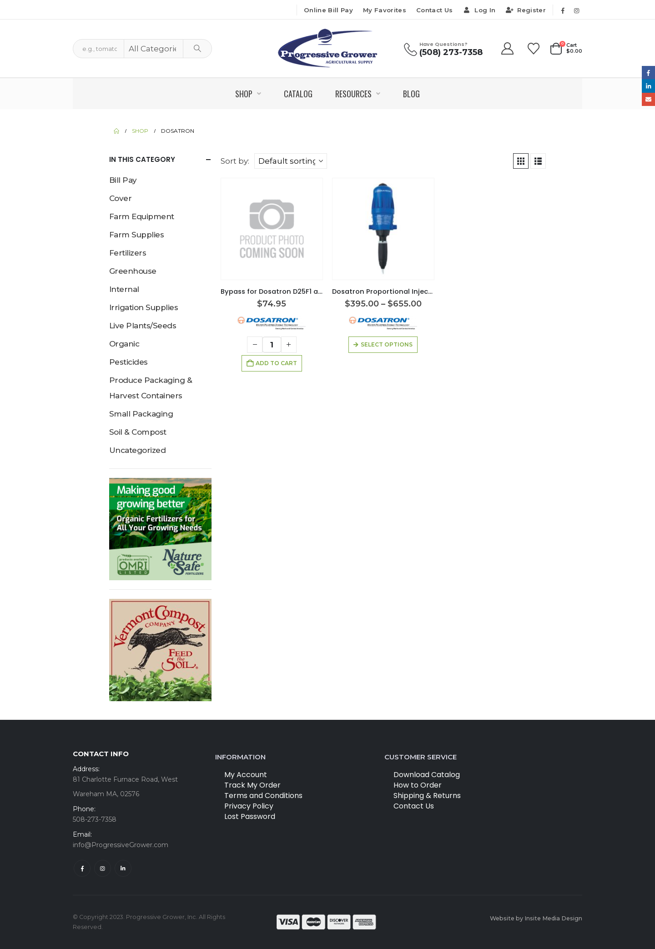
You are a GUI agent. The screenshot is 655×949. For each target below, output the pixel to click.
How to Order (417, 785)
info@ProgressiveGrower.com (120, 845)
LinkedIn (648, 85)
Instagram (102, 868)
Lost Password (249, 816)
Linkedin (123, 868)
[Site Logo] (328, 48)
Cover (120, 198)
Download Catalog (426, 774)
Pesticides (128, 362)
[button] (521, 161)
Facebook (82, 868)
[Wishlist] (534, 48)
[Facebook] (563, 10)
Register (525, 10)
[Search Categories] (153, 49)
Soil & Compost (137, 432)
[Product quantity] (272, 344)
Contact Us (434, 10)
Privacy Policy (248, 806)
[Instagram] (576, 10)
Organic (124, 343)
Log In (479, 10)
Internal (124, 289)
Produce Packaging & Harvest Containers (150, 388)
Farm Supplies (136, 234)
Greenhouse (132, 271)
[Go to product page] (272, 229)
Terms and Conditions (263, 795)
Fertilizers (127, 252)
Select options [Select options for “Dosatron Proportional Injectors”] (387, 344)
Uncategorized (137, 450)
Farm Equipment (141, 216)
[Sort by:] (290, 161)
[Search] (197, 49)
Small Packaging (141, 413)
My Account (245, 774)
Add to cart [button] (276, 363)
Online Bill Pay (328, 10)
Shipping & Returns (427, 795)
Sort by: (235, 161)
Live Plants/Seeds (142, 325)
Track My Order (252, 785)
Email (648, 99)
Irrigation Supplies (143, 307)
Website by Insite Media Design (536, 918)
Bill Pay (123, 180)
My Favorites (384, 10)
